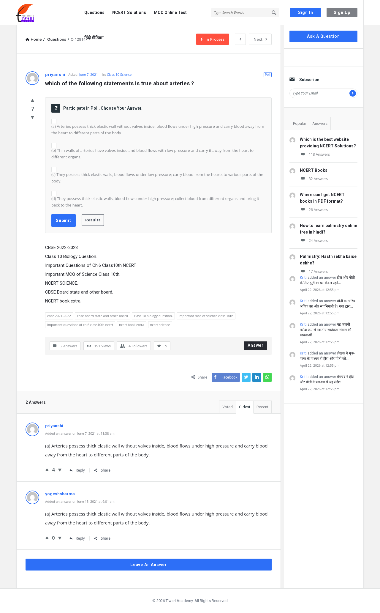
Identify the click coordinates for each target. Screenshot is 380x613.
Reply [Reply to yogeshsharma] (77, 538)
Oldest (244, 407)
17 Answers (314, 271)
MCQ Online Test (170, 12)
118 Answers (315, 154)
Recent (262, 407)
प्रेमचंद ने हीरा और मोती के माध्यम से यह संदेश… (327, 379)
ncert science (160, 324)
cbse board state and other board (102, 315)
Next (260, 39)
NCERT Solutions (129, 12)
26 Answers (314, 209)
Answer (256, 345)
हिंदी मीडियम (93, 37)
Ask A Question (323, 36)
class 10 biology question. (153, 315)
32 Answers (314, 178)
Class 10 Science (119, 74)
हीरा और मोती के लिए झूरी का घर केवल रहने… (327, 280)
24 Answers (314, 240)
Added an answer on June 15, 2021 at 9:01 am (80, 501)
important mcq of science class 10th (206, 315)
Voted (227, 407)
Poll (267, 74)
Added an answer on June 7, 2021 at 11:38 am (80, 433)
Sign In (305, 12)
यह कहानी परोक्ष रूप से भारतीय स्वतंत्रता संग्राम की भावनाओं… (325, 330)
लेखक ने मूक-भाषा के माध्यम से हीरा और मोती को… (327, 356)
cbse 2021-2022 (59, 315)
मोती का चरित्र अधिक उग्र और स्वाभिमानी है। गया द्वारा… (327, 303)
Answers (319, 123)
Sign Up (342, 12)
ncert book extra (131, 324)
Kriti (303, 277)
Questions (94, 12)
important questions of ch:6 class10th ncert (80, 324)
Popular (299, 123)
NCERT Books (313, 170)
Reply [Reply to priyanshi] (77, 470)
